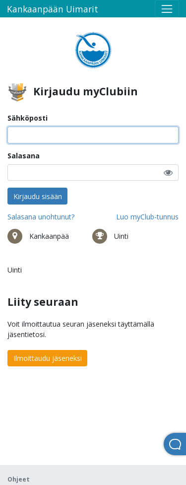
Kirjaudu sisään (37, 196)
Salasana (23, 155)
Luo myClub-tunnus (147, 216)
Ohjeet (18, 479)
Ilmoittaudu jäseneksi (47, 358)
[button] (168, 172)
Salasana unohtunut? (40, 216)
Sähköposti (27, 118)
